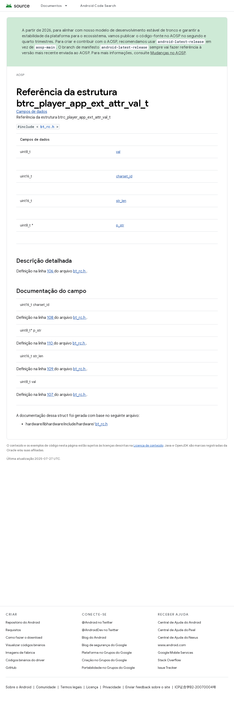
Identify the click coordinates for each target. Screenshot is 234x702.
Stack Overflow (169, 660)
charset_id (124, 176)
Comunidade (46, 687)
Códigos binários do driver (25, 660)
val (118, 152)
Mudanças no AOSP (167, 53)
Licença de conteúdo (148, 445)
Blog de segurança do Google (104, 645)
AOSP (20, 75)
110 (50, 343)
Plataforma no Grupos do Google (107, 652)
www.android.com (172, 645)
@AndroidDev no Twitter (100, 630)
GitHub (11, 667)
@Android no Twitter (97, 622)
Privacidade (112, 687)
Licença (92, 687)
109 (50, 369)
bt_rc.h (48, 126)
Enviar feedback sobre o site (147, 687)
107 (50, 394)
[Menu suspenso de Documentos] (68, 5)
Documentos (51, 6)
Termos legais (71, 687)
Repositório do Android (23, 622)
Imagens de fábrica (20, 652)
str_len (121, 201)
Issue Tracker (167, 667)
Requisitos (13, 630)
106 (50, 271)
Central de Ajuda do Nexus (178, 637)
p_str (120, 225)
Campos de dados (31, 111)
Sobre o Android (18, 687)
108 (50, 317)
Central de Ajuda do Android (179, 622)
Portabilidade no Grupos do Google (108, 667)
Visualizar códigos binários (25, 645)
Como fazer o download (24, 637)
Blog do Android (94, 637)
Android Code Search (98, 6)
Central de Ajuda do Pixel (176, 630)
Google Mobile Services (175, 652)
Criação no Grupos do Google (104, 660)
